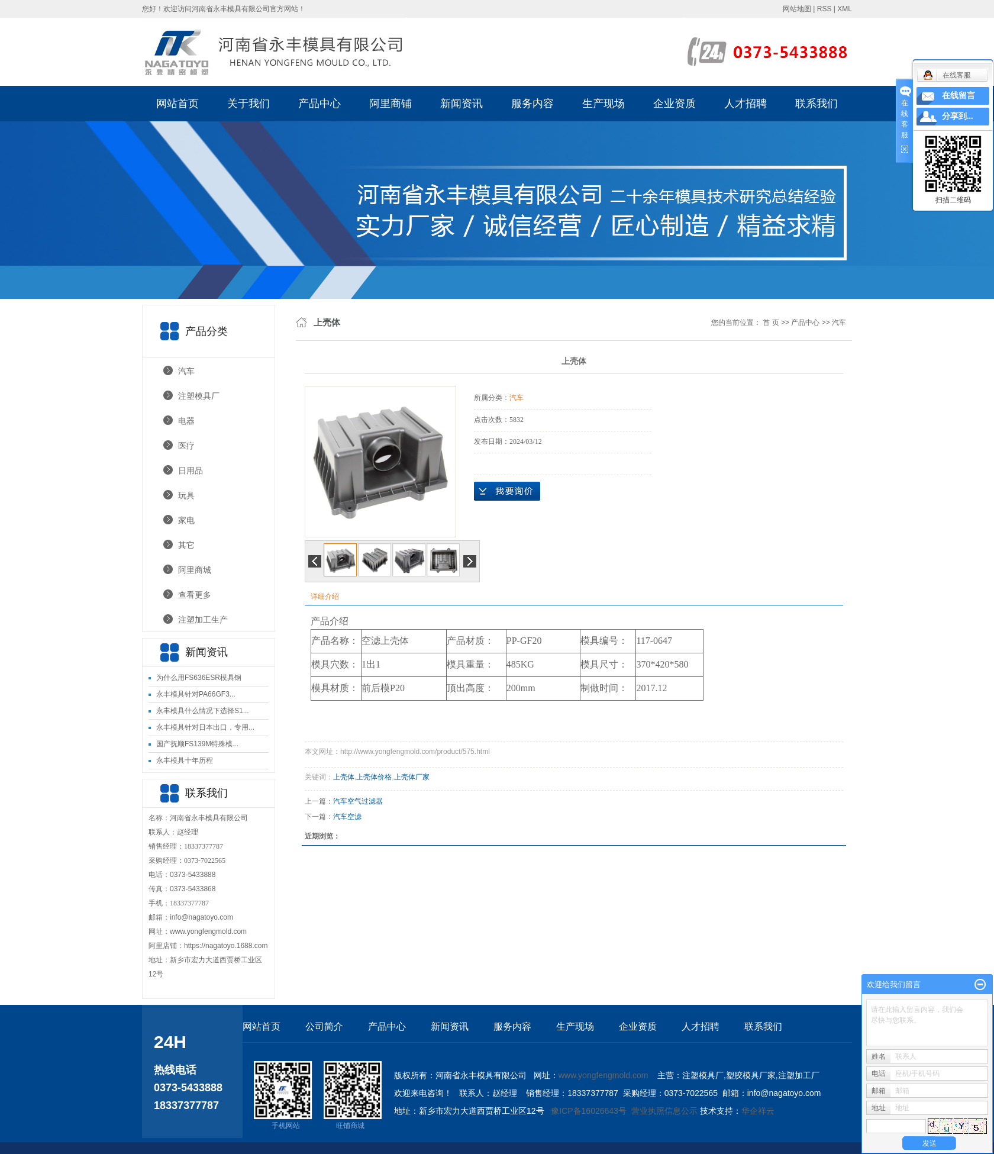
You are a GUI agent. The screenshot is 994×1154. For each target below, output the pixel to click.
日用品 (190, 470)
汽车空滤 (347, 817)
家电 (186, 520)
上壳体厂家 (412, 777)
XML (844, 9)
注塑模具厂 (199, 396)
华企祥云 (757, 1111)
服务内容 (532, 103)
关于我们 (248, 103)
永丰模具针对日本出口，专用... (205, 727)
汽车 (186, 371)
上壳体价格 (374, 777)
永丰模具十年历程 (184, 760)
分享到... (957, 116)
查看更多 (194, 594)
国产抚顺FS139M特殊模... (197, 744)
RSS (824, 9)
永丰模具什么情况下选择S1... (202, 711)
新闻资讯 (461, 103)
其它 (186, 545)
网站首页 (177, 103)
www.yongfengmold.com (208, 931)
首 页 (771, 322)
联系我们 (816, 103)
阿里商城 (194, 570)
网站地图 (797, 9)
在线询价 (507, 491)
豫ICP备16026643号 (589, 1111)
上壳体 (343, 777)
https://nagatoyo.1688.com (225, 946)
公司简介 (324, 1026)
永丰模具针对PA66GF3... (195, 694)
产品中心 (319, 103)
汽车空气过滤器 (358, 801)
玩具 (186, 495)
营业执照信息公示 (664, 1111)
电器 (186, 421)
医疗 (186, 445)
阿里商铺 (390, 103)
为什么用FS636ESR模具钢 (198, 677)
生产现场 (603, 103)
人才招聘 (745, 103)
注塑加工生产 (203, 619)
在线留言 (958, 95)
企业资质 (674, 103)
